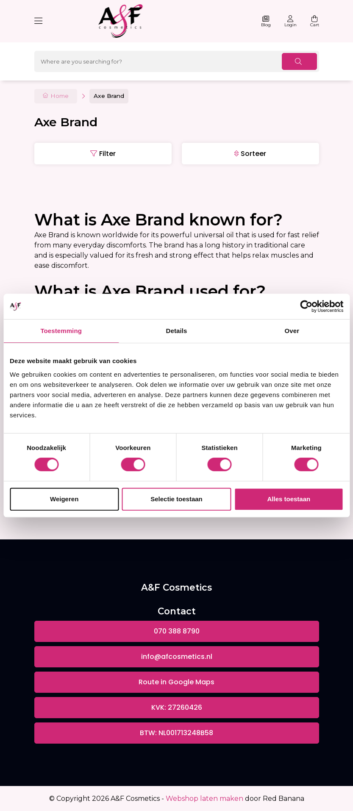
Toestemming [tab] (61, 330)
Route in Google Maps (176, 682)
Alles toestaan (288, 499)
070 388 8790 (177, 631)
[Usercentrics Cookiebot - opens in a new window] (306, 306)
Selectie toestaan (176, 499)
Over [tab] (292, 330)
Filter (107, 153)
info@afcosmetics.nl (176, 656)
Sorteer (253, 153)
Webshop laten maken (204, 798)
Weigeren (64, 499)
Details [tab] (176, 330)
